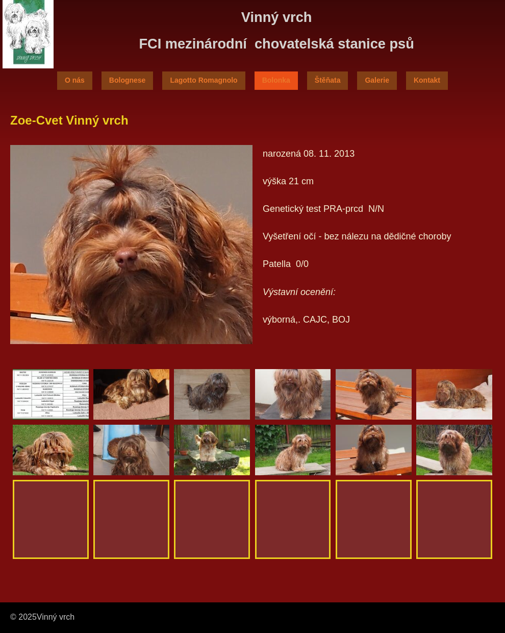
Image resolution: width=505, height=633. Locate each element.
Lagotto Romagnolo (203, 80)
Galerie (377, 80)
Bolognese (127, 80)
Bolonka (276, 80)
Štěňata (328, 80)
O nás (75, 80)
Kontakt (427, 80)
